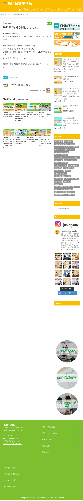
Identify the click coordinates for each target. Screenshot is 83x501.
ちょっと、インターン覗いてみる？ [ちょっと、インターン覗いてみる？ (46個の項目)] (66, 147)
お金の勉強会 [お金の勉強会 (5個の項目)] (59, 145)
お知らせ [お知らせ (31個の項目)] (68, 142)
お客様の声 (59, 9)
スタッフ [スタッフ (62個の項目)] (58, 161)
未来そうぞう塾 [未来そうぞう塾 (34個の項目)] (60, 174)
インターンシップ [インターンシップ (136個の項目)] (61, 153)
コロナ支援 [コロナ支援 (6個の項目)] (75, 158)
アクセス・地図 (69, 9)
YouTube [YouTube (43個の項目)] (58, 142)
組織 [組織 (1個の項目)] (57, 190)
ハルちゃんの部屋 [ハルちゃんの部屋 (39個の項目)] (61, 163)
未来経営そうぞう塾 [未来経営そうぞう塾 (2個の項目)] (71, 179)
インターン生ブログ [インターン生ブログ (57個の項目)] (62, 158)
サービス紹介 (49, 9)
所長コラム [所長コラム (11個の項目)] (59, 171)
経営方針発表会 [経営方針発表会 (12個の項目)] (67, 190)
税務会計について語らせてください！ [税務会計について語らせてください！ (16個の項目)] (67, 187)
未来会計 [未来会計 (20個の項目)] (58, 179)
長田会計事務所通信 (11, 475)
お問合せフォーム (11, 487)
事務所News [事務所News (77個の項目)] (73, 166)
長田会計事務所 (64, 209)
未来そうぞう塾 (10, 468)
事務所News (14, 77)
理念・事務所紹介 (24, 9)
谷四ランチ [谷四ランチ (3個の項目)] (70, 193)
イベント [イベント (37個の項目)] (70, 150)
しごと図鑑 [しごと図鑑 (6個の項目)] (70, 145)
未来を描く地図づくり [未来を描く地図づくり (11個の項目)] (62, 177)
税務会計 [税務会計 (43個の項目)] (58, 185)
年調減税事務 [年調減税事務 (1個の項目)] (68, 169)
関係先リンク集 (48, 453)
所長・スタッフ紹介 (37, 9)
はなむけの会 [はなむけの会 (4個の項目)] (59, 150)
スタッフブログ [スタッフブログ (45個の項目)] (70, 161)
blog (6, 77)
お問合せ (79, 9)
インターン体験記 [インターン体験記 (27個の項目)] (61, 155)
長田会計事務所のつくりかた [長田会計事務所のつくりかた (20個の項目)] (64, 195)
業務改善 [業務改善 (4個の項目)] (58, 182)
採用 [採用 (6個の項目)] (68, 171)
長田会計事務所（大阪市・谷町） (40, 498)
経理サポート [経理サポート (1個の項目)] (59, 193)
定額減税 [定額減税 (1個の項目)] (58, 169)
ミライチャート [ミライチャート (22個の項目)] (60, 166)
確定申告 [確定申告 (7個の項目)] (67, 182)
